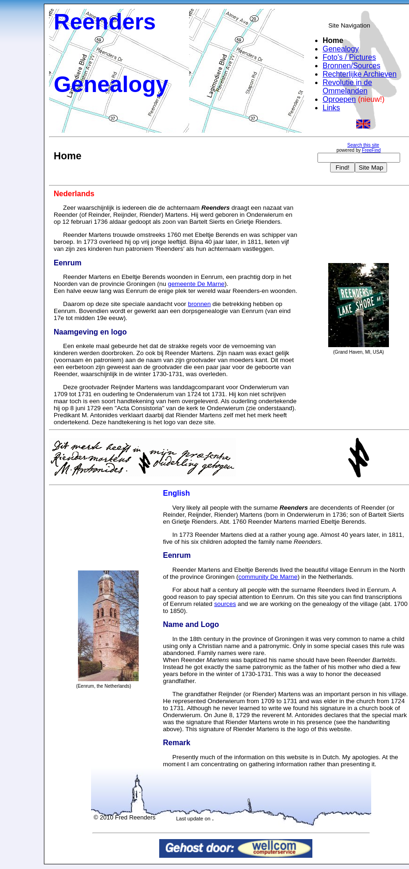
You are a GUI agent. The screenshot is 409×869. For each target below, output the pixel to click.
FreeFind (371, 150)
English (176, 493)
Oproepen (339, 99)
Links (331, 108)
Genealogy (341, 49)
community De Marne (268, 576)
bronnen (199, 303)
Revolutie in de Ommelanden (347, 86)
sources (225, 603)
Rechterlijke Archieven (359, 74)
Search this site (363, 145)
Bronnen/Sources (352, 66)
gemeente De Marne (196, 283)
